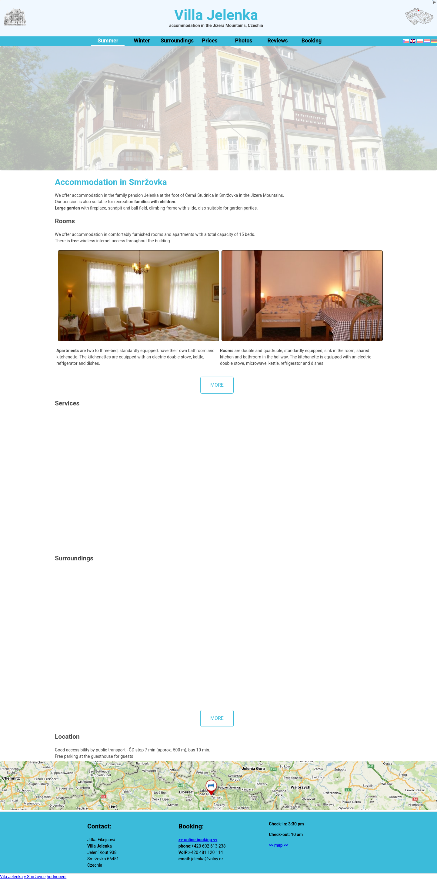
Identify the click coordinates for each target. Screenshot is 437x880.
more (217, 385)
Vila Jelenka (11, 876)
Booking (312, 40)
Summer (108, 40)
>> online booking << (197, 839)
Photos (243, 40)
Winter (142, 40)
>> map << (278, 845)
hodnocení (56, 876)
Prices (209, 40)
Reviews (277, 40)
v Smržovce (35, 876)
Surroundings (176, 40)
